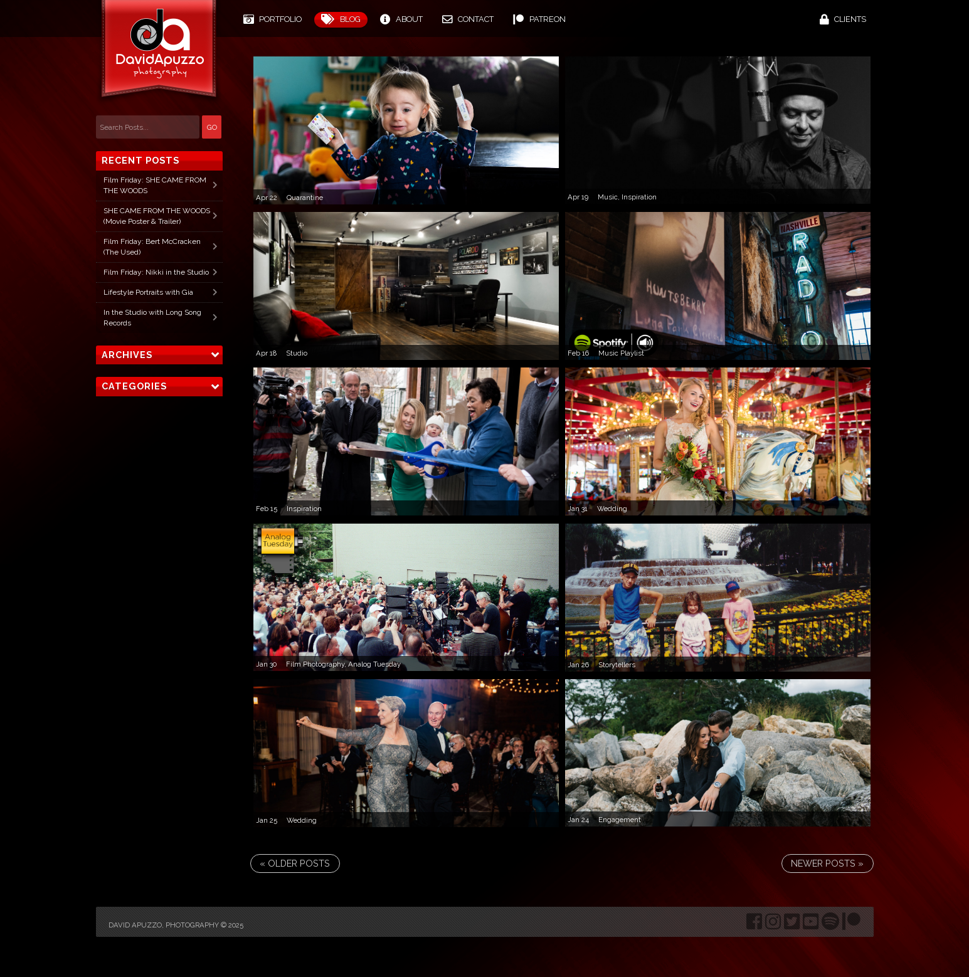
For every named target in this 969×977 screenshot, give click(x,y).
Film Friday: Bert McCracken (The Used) (152, 246)
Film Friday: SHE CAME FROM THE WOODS (154, 185)
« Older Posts (295, 863)
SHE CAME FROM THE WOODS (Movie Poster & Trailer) (156, 216)
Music (608, 197)
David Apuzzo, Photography (164, 925)
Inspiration (639, 197)
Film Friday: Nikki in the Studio (156, 272)
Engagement (619, 819)
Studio (296, 353)
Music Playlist (621, 353)
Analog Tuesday (374, 664)
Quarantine (305, 197)
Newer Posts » (827, 863)
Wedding (612, 508)
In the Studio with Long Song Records (152, 317)
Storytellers (616, 664)
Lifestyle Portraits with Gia (148, 292)
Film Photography (315, 664)
